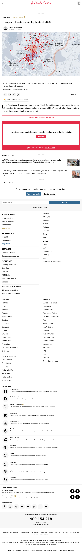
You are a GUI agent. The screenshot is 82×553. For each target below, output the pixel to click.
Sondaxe (51, 532)
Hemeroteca (6, 225)
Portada (5, 303)
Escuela (46, 358)
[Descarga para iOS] (72, 491)
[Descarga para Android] (77, 491)
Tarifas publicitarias (9, 265)
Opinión (5, 320)
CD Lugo (5, 367)
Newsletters (6, 240)
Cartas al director (8, 252)
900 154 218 (41, 519)
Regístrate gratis (33, 194)
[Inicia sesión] (78, 3)
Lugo (45, 244)
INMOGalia (6, 275)
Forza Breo (6, 374)
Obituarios (6, 344)
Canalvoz (57, 532)
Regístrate (6, 244)
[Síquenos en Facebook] (4, 506)
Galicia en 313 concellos (52, 262)
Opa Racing (6, 363)
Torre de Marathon (9, 356)
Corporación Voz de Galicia (10, 532)
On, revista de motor (50, 361)
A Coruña (46, 217)
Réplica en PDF (8, 221)
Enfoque (46, 330)
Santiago (46, 255)
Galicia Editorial (44, 534)
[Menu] (3, 3)
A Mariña (46, 220)
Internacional (7, 317)
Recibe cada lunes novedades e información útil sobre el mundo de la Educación (28, 416)
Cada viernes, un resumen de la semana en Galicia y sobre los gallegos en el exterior (29, 440)
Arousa (45, 224)
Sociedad (5, 327)
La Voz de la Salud (50, 303)
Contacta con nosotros (10, 256)
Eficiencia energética (10, 290)
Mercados (46, 347)
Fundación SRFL (24, 532)
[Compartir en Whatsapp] (5, 94)
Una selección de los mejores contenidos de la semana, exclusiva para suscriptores (28, 407)
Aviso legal (11, 550)
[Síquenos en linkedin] (22, 506)
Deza (45, 234)
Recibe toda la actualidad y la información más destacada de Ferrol (24, 455)
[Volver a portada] (41, 3)
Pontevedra (47, 251)
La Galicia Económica (10, 348)
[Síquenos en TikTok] (34, 506)
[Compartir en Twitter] (18, 94)
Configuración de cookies (66, 550)
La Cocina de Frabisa (51, 317)
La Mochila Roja (49, 337)
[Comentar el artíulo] (73, 94)
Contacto (5, 282)
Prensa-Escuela (74, 532)
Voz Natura (65, 532)
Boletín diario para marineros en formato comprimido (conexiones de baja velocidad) (29, 431)
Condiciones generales (50, 550)
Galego (46, 207)
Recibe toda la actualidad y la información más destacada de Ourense (25, 480)
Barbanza (46, 227)
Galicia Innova (48, 341)
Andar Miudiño (7, 370)
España (5, 313)
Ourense (46, 248)
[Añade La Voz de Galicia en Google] (16, 100)
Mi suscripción (7, 218)
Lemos (45, 241)
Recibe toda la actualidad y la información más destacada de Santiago (25, 464)
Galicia (4, 306)
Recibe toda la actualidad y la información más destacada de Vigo (24, 472)
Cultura (4, 330)
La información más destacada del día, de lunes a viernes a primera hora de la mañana (29, 391)
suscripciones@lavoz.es (41, 524)
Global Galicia (48, 310)
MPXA (35, 534)
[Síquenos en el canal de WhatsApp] (40, 506)
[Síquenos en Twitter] (10, 506)
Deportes (5, 323)
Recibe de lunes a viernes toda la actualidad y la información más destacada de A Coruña (30, 448)
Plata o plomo (48, 323)
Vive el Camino (48, 334)
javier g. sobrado (15, 27)
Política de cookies (36, 550)
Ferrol (45, 237)
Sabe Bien (47, 306)
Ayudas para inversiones (11, 293)
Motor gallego (7, 380)
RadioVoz (44, 532)
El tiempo (5, 351)
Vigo (44, 258)
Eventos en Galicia (9, 278)
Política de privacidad (22, 550)
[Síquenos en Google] (46, 506)
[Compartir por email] (9, 94)
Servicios (5, 268)
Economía (6, 310)
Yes (44, 354)
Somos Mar (6, 341)
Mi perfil (5, 237)
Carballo (46, 231)
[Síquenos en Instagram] (16, 506)
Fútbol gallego (7, 377)
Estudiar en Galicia (50, 313)
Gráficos (5, 334)
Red (44, 320)
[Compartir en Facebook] (14, 94)
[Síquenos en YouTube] (28, 506)
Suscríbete (41, 137)
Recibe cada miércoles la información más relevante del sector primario (25, 423)
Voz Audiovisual (35, 532)
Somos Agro (6, 337)
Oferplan (5, 272)
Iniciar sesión (49, 194)
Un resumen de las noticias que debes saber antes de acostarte (23, 399)
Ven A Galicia (48, 327)
